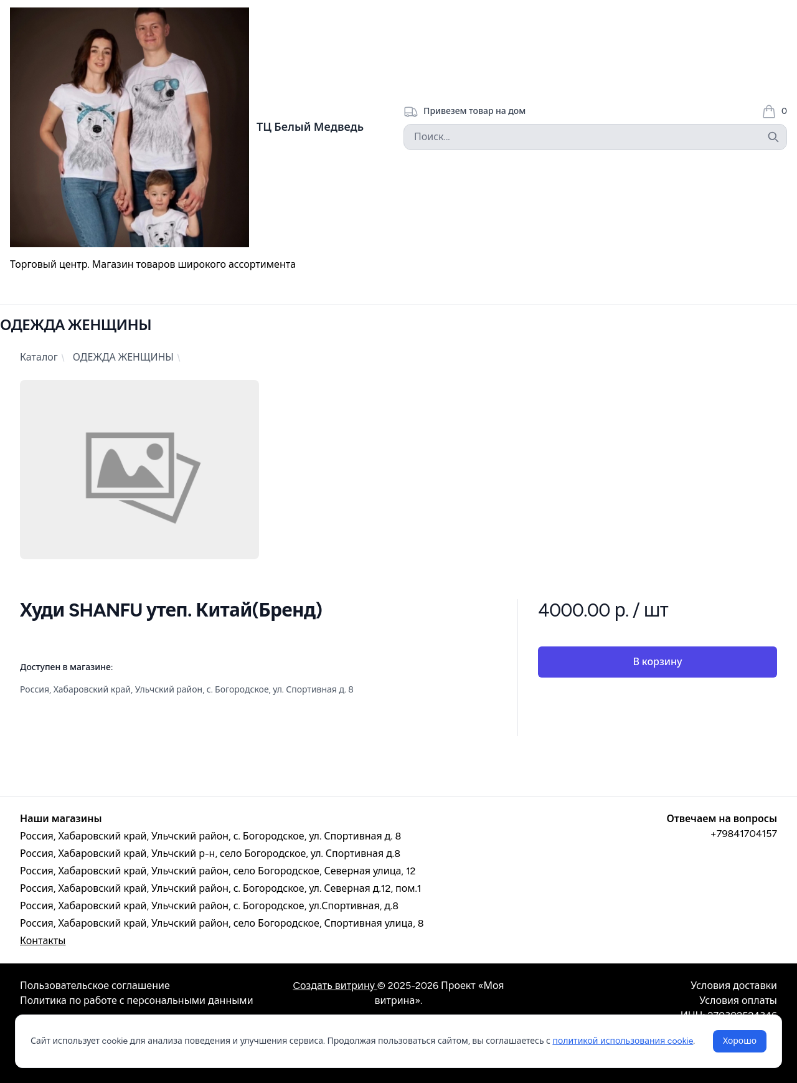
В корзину (657, 662)
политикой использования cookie (622, 1041)
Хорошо (740, 1041)
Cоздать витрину (335, 985)
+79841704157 (743, 833)
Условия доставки (734, 985)
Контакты (42, 941)
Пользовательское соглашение (95, 985)
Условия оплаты (738, 1000)
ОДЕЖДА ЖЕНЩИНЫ (123, 357)
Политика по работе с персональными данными (136, 1000)
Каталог (39, 357)
